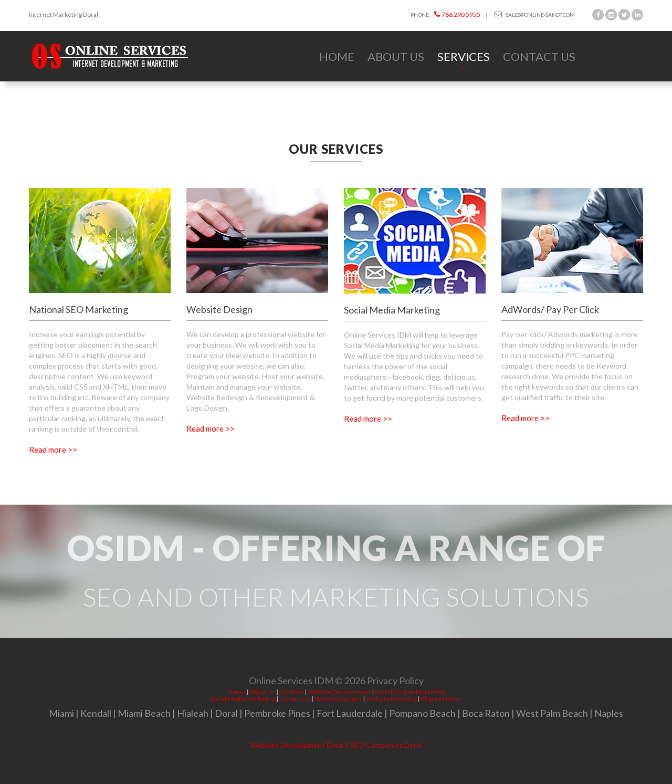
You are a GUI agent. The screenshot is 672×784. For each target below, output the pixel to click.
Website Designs (338, 699)
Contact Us (539, 56)
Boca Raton (486, 713)
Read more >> (53, 449)
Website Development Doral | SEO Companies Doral (336, 744)
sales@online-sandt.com (535, 14)
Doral (226, 713)
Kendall (95, 713)
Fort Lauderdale (350, 713)
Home (336, 56)
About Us (396, 56)
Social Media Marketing (242, 699)
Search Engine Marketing (410, 692)
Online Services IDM (291, 683)
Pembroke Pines (277, 713)
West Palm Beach (552, 713)
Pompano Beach (422, 713)
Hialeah (192, 713)
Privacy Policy (395, 683)
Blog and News (441, 699)
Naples (608, 713)
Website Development (339, 692)
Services (463, 56)
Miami (61, 713)
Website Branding (391, 699)
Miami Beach (144, 713)
